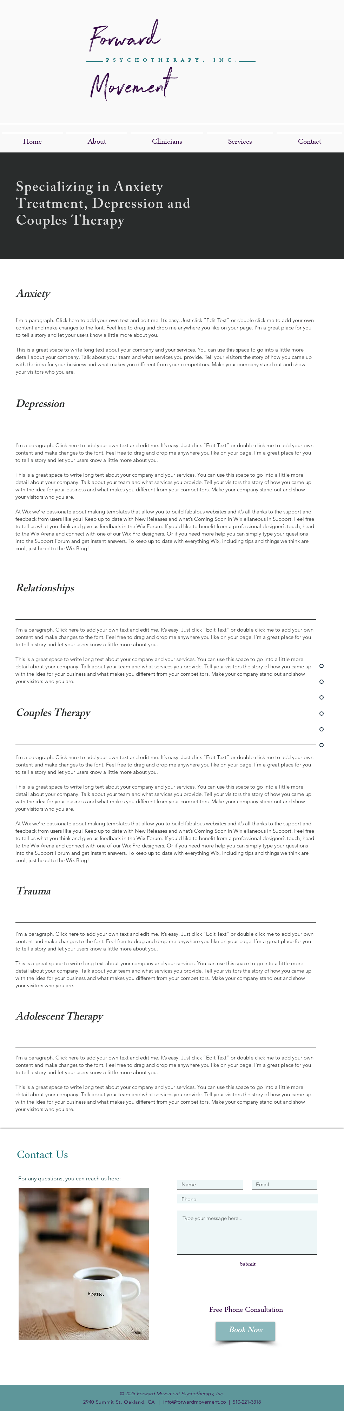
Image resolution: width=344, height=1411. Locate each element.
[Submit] (247, 1264)
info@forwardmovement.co (194, 1401)
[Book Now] (245, 1331)
